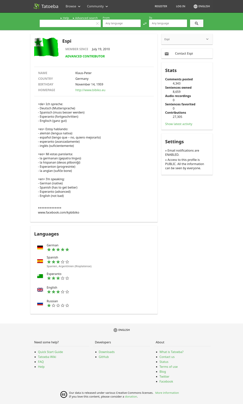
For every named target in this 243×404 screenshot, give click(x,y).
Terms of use (168, 367)
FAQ (41, 362)
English (201, 6)
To (150, 18)
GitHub (104, 357)
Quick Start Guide (50, 352)
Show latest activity (178, 124)
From (106, 18)
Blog (162, 372)
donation (131, 396)
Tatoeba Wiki (47, 357)
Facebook (166, 381)
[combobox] (122, 23)
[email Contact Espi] (187, 53)
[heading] (187, 39)
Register (161, 6)
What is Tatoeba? (171, 352)
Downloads (107, 352)
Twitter (164, 376)
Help (66, 18)
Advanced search (86, 18)
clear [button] (97, 23)
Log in (180, 6)
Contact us (167, 357)
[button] (145, 23)
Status (163, 362)
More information (167, 393)
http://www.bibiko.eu (90, 90)
